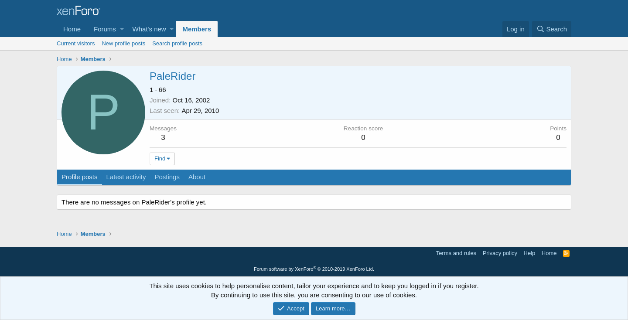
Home (72, 29)
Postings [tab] (167, 176)
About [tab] (196, 176)
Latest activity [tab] (126, 176)
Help (530, 253)
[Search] (551, 29)
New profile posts (123, 43)
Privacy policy (500, 253)
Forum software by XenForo (314, 269)
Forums (105, 29)
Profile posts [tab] (79, 176)
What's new (149, 29)
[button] (122, 29)
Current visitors (76, 43)
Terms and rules (456, 253)
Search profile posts (177, 43)
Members (196, 29)
